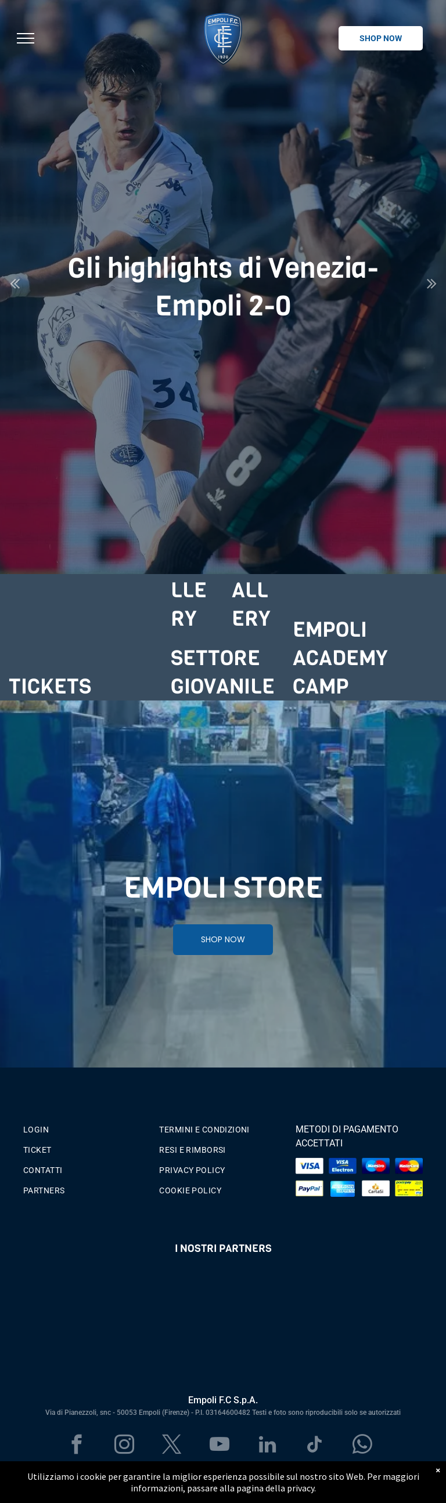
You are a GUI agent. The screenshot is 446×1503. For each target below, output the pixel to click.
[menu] (25, 38)
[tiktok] (315, 1446)
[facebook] (77, 1446)
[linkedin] (267, 1446)
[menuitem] (86, 1127)
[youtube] (220, 1446)
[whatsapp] (362, 1446)
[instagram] (124, 1446)
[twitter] (172, 1446)
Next (431, 291)
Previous (15, 291)
